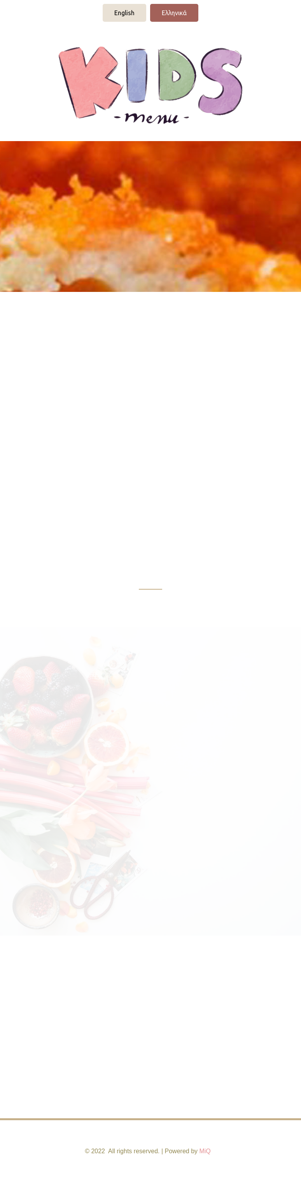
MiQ (204, 1151)
